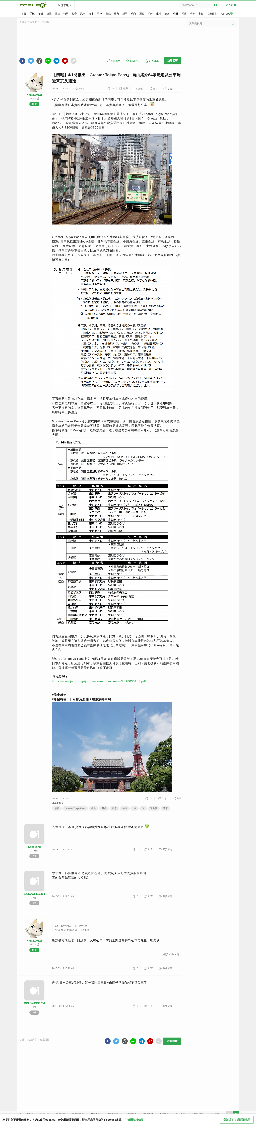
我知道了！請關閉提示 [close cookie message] (236, 1119)
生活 (158, 13)
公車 (124, 808)
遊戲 (108, 13)
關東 (165, 808)
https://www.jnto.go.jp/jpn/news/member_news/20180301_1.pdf (99, 681)
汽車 (82, 13)
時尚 (133, 13)
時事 (192, 13)
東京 (114, 808)
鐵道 (93, 808)
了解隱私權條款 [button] (134, 1119)
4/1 (134, 808)
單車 (99, 13)
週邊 (104, 808)
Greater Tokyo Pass (75, 808)
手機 (32, 13)
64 (143, 808)
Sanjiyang (34, 846)
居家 (116, 13)
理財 (175, 13)
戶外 (150, 13)
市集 (200, 13)
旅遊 (167, 13)
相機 (40, 13)
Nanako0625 (34, 94)
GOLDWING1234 (34, 893)
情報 (56, 808)
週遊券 (153, 808)
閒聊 (183, 13)
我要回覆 (172, 60)
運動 (141, 13)
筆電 (48, 13)
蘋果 (65, 13)
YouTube (226, 14)
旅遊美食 (32, 22)
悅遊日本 (212, 13)
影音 (74, 13)
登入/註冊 (231, 5)
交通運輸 (44, 22)
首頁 (23, 13)
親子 (124, 13)
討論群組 (63, 5)
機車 (91, 13)
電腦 (57, 13)
